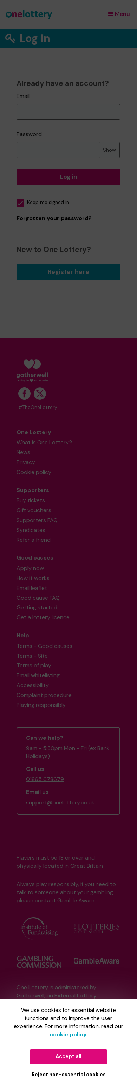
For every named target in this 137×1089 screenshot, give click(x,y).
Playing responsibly (41, 705)
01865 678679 (45, 779)
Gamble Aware (75, 900)
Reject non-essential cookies (69, 1074)
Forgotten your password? (54, 218)
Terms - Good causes (44, 646)
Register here (68, 272)
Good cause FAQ (38, 598)
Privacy (26, 462)
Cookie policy (34, 472)
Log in (68, 176)
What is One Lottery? (44, 442)
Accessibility (33, 685)
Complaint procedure (44, 695)
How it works (33, 578)
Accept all (68, 1056)
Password (29, 134)
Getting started (37, 607)
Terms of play (34, 665)
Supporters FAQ (37, 520)
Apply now (30, 568)
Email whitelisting (38, 675)
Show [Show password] (109, 150)
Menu (119, 14)
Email (23, 96)
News (23, 452)
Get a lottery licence (43, 617)
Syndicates (31, 530)
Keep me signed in (43, 202)
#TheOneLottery (37, 407)
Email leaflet (32, 588)
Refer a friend (34, 540)
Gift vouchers (34, 510)
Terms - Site (32, 656)
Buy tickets (31, 500)
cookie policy (68, 1034)
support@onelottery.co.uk (60, 802)
